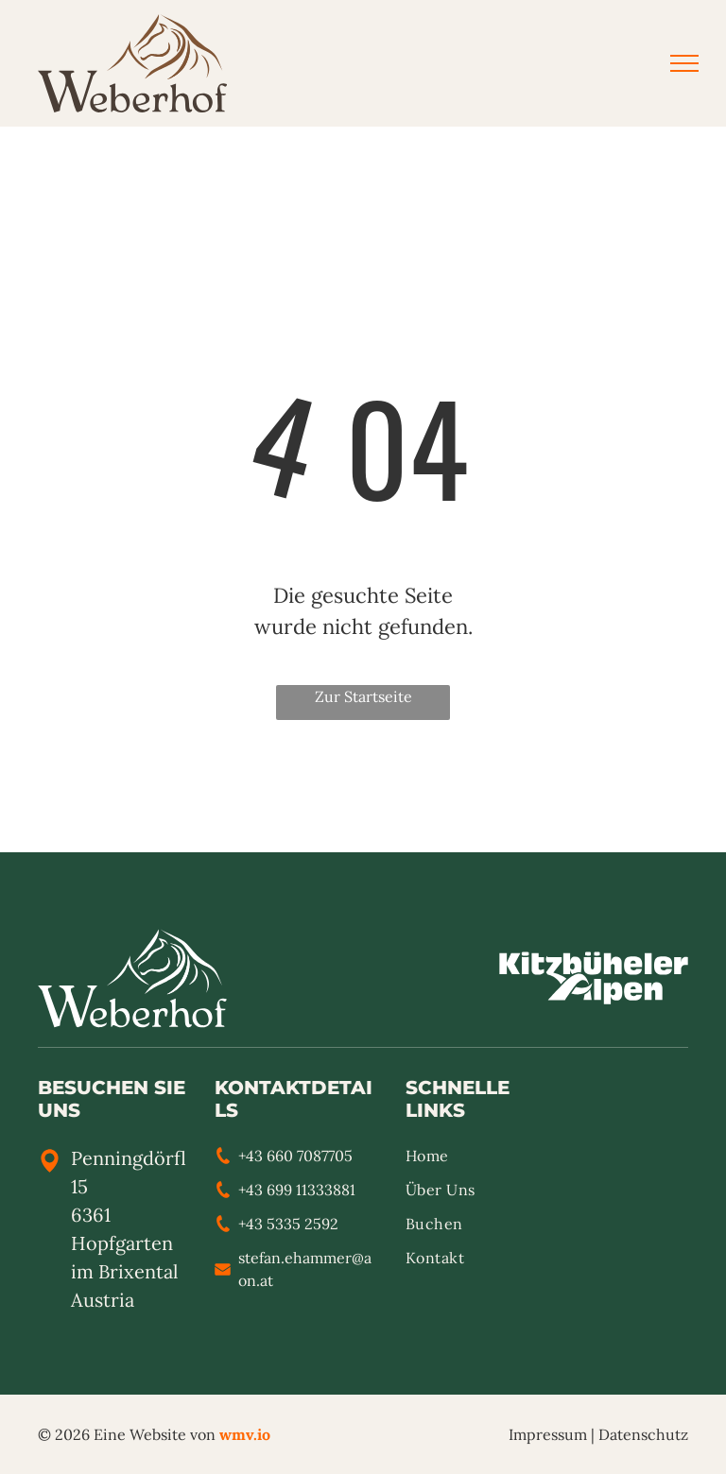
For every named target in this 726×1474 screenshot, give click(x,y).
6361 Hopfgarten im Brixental (124, 1243)
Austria (102, 1299)
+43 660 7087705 (295, 1155)
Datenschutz (643, 1434)
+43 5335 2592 (288, 1223)
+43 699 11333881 (296, 1189)
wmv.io (244, 1434)
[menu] (684, 63)
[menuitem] (474, 1161)
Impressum (548, 1434)
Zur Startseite (363, 696)
